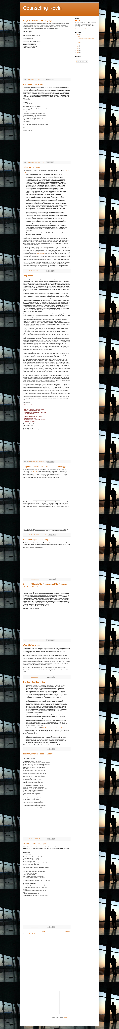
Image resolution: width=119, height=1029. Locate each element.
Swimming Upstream (31, 167)
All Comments (80, 61)
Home (43, 931)
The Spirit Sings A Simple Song (35, 540)
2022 (78, 48)
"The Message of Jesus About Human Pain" (52, 727)
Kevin (78, 20)
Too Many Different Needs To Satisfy (37, 754)
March (79, 42)
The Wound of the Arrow (33, 84)
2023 (78, 46)
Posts (78, 59)
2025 (78, 34)
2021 (78, 50)
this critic (35, 471)
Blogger (65, 1017)
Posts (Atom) (32, 933)
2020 (78, 52)
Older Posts (67, 931)
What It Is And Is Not (31, 645)
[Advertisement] (46, 948)
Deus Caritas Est (41, 253)
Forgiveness (28, 276)
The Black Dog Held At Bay (34, 682)
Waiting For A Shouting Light (34, 844)
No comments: (41, 79)
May (79, 36)
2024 (78, 45)
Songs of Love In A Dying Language (37, 20)
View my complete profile (80, 28)
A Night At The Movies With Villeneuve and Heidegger (45, 467)
